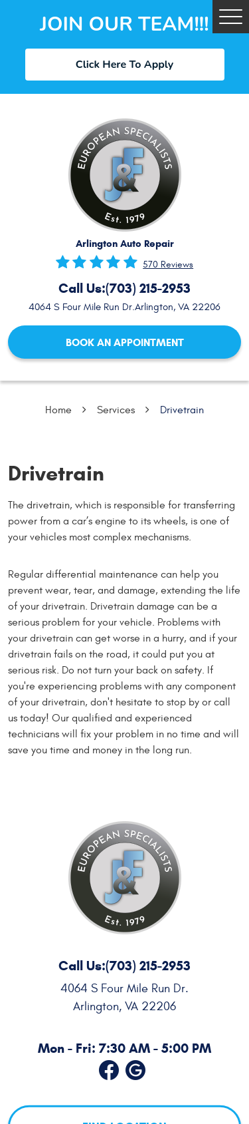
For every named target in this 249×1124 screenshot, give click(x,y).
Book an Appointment (125, 342)
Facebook (109, 1067)
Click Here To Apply (124, 64)
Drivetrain (182, 410)
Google (135, 1067)
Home (58, 410)
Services (116, 410)
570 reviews (168, 265)
